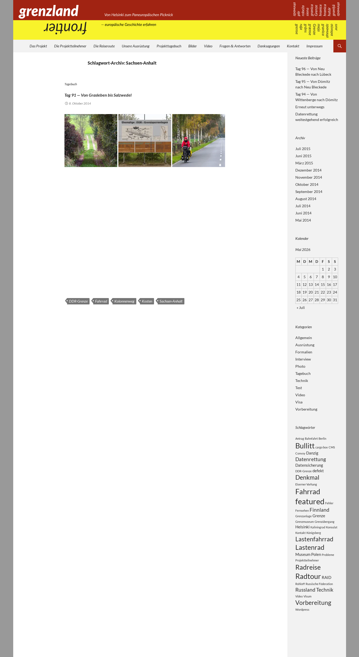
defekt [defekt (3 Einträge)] (318, 474)
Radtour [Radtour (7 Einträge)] (308, 592)
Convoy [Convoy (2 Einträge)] (300, 455)
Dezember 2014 (308, 170)
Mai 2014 (303, 220)
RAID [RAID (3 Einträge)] (326, 593)
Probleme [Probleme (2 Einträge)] (328, 568)
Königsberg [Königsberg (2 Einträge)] (313, 543)
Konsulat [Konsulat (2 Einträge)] (331, 537)
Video (208, 46)
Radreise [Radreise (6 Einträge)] (308, 582)
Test (298, 387)
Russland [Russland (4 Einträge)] (305, 607)
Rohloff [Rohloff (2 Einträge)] (300, 600)
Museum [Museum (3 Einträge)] (302, 567)
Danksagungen (269, 46)
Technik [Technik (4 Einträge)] (324, 607)
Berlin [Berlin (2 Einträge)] (322, 438)
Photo (300, 366)
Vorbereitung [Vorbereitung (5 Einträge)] (313, 620)
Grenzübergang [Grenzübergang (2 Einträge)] (324, 531)
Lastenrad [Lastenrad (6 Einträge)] (309, 560)
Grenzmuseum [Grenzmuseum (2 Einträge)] (304, 531)
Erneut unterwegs (309, 107)
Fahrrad (101, 301)
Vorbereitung (306, 409)
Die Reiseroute (104, 46)
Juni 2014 (303, 213)
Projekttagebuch (169, 46)
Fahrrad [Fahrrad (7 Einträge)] (307, 497)
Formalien (303, 352)
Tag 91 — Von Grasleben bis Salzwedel (133, 93)
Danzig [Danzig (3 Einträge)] (312, 454)
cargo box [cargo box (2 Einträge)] (321, 448)
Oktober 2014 (306, 184)
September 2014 (308, 191)
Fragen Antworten (235, 46)
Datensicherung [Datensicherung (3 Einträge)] (309, 468)
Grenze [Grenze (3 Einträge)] (319, 525)
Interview (303, 359)
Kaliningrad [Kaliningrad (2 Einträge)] (317, 537)
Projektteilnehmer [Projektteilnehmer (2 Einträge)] (307, 574)
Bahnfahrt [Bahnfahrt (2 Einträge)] (311, 438)
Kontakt (293, 46)
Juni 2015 (303, 156)
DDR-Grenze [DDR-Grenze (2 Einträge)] (303, 475)
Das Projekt (38, 46)
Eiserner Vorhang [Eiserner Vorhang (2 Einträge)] (306, 490)
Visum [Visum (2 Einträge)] (307, 614)
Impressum (314, 46)
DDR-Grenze (78, 301)
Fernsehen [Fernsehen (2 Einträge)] (302, 519)
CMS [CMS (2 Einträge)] (332, 448)
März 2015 (304, 163)
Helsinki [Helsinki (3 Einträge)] (302, 537)
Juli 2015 (302, 148)
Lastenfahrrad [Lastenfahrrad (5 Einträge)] (314, 550)
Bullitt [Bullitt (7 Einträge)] (305, 446)
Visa (298, 402)
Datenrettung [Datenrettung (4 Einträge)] (310, 462)
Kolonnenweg (124, 301)
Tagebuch (70, 84)
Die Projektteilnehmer (70, 46)
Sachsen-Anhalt (171, 301)
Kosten (147, 301)
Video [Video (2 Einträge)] (299, 614)
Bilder (192, 46)
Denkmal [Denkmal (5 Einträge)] (307, 482)
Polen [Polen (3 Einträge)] (316, 567)
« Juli (301, 307)
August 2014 (305, 198)
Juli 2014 (302, 206)
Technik (301, 380)
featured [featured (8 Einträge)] (309, 509)
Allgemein (303, 337)
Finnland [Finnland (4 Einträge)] (319, 519)
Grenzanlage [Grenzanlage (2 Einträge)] (303, 526)
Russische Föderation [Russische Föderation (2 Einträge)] (319, 600)
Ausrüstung (304, 345)
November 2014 (308, 177)
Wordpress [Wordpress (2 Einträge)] (302, 628)
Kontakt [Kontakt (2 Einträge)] (300, 543)
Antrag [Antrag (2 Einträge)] (299, 438)
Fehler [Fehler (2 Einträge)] (329, 510)
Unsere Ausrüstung (136, 46)
